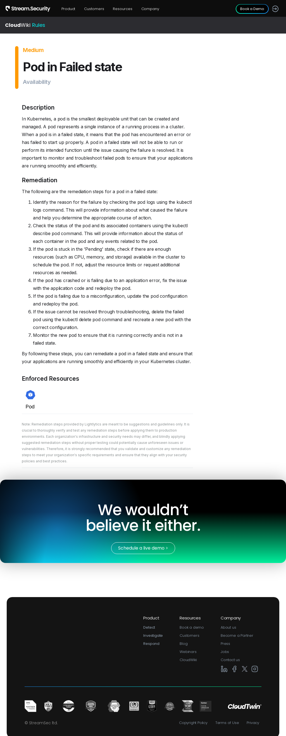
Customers (94, 8)
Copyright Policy (193, 722)
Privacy (253, 722)
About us (228, 627)
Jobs (225, 651)
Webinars (188, 651)
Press (225, 643)
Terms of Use (227, 722)
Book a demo (192, 627)
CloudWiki (188, 659)
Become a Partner (237, 635)
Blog (183, 643)
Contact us (230, 659)
